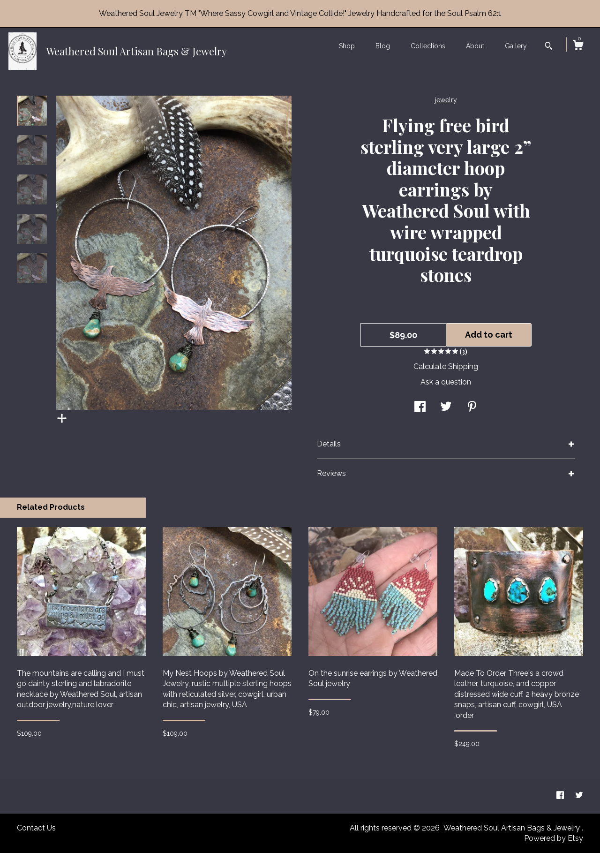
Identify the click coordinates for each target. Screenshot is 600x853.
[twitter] (579, 796)
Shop (347, 46)
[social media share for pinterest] (472, 407)
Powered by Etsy (553, 838)
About (475, 46)
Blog (382, 46)
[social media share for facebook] (420, 407)
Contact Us (36, 827)
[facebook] (561, 796)
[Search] (548, 47)
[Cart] (578, 46)
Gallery (516, 46)
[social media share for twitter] (446, 407)
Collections (428, 46)
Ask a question (445, 381)
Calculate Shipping (445, 366)
